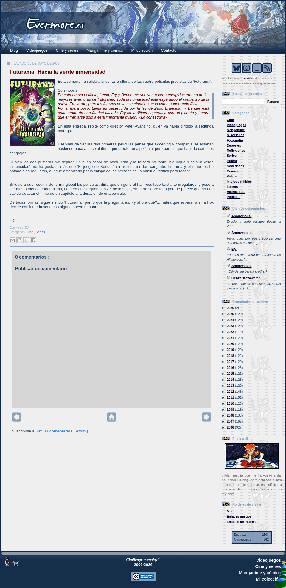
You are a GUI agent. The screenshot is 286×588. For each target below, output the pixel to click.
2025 (231, 314)
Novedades (235, 166)
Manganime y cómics (105, 50)
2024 (231, 320)
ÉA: (234, 249)
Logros (232, 186)
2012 (231, 391)
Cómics (233, 171)
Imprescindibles (239, 181)
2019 (231, 349)
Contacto (168, 50)
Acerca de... (236, 192)
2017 (231, 361)
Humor (232, 161)
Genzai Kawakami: (245, 278)
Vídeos (232, 176)
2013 (231, 385)
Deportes (234, 145)
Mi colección (142, 50)
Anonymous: (241, 216)
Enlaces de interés (241, 521)
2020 (231, 344)
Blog (14, 50)
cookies (249, 78)
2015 (231, 373)
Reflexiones (236, 150)
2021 (231, 338)
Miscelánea (235, 135)
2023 (231, 326)
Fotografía (235, 140)
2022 (231, 332)
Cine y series (67, 50)
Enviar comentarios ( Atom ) (62, 431)
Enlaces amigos (239, 516)
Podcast (233, 197)
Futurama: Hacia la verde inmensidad (57, 72)
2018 (231, 355)
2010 (231, 403)
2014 (231, 379)
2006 (231, 427)
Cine (30, 232)
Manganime (236, 130)
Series (40, 232)
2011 (231, 397)
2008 (231, 415)
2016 (231, 367)
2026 (231, 308)
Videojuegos (36, 50)
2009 (231, 409)
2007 (231, 421)
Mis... (231, 511)
